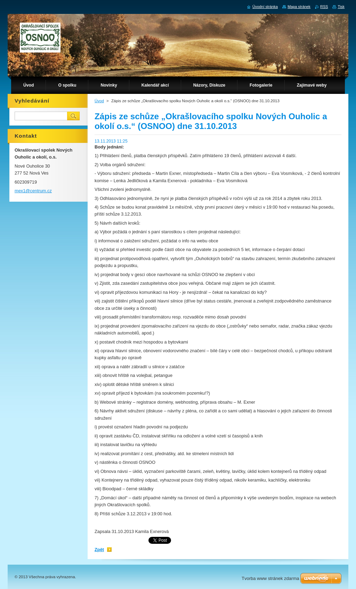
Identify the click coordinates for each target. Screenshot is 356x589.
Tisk (341, 7)
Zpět (99, 549)
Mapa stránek (299, 7)
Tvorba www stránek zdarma (270, 578)
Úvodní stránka (265, 7)
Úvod (99, 101)
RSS (324, 7)
